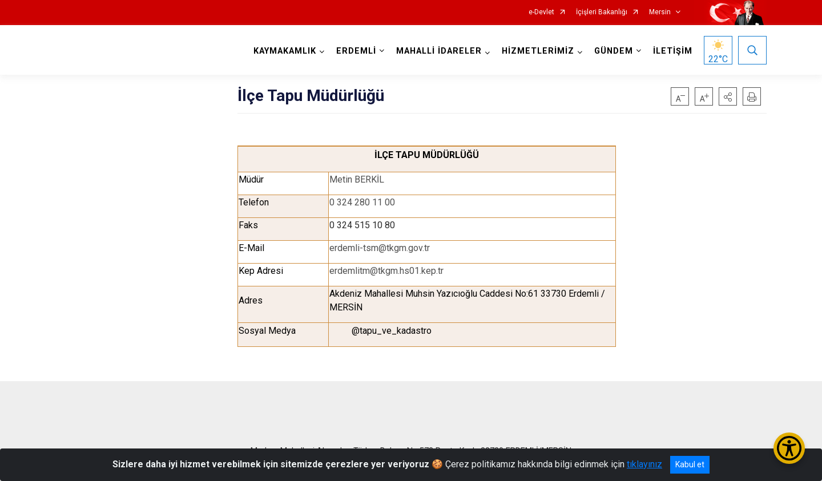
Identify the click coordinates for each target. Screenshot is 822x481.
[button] (728, 96)
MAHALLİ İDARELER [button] (439, 51)
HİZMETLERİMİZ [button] (538, 51)
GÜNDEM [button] (613, 51)
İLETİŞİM (672, 51)
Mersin (660, 12)
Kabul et (689, 464)
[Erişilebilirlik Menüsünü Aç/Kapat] (789, 448)
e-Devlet (541, 12)
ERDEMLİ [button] (356, 51)
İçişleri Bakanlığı (601, 12)
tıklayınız (644, 464)
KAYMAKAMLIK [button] (284, 51)
